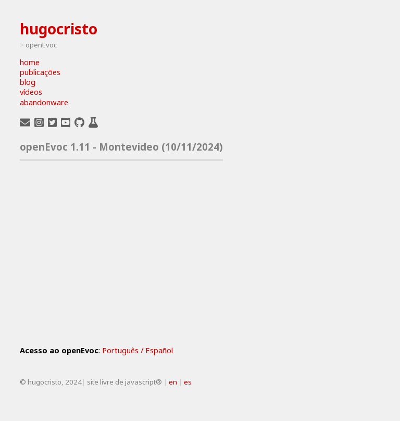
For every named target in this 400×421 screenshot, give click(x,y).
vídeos (31, 92)
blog (27, 82)
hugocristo (58, 29)
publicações (40, 72)
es (188, 382)
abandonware (44, 102)
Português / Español (137, 350)
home (30, 62)
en (173, 382)
